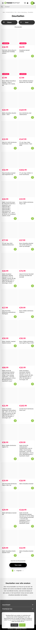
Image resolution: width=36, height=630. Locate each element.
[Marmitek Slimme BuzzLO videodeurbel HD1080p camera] (9, 37)
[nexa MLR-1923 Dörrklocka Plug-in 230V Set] (9, 470)
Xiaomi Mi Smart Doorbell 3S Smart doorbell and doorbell (26, 275)
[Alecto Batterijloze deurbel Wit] (9, 500)
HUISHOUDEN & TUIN (11, 12)
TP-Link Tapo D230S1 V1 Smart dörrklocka (26, 173)
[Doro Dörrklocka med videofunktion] (27, 100)
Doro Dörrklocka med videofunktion (25, 113)
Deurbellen (30, 12)
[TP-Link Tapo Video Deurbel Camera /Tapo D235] (27, 129)
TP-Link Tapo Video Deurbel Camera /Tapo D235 (25, 144)
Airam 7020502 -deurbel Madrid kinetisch (8, 342)
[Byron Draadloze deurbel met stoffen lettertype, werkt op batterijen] (27, 230)
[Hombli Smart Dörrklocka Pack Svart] (27, 396)
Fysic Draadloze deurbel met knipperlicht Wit (8, 173)
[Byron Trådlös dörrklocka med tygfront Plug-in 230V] (27, 328)
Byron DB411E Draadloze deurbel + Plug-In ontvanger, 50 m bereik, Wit (9, 83)
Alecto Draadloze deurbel (26, 483)
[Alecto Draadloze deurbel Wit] (27, 538)
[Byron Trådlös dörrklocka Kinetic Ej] (27, 298)
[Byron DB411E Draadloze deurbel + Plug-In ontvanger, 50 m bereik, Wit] (9, 68)
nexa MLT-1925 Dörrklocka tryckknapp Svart (9, 143)
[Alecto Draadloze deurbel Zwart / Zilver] (9, 100)
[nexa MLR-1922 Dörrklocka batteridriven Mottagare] (9, 298)
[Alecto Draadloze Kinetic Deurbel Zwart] (9, 538)
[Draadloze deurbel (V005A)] (27, 37)
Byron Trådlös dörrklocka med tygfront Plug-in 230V (26, 342)
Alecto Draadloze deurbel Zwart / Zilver (9, 113)
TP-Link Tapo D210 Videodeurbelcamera (8, 244)
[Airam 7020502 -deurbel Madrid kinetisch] (9, 328)
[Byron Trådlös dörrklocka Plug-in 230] (27, 189)
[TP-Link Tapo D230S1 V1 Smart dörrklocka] (27, 160)
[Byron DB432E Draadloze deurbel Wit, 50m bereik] (27, 68)
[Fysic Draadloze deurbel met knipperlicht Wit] (9, 160)
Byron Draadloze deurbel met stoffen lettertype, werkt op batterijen (26, 245)
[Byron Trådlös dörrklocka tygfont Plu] (9, 432)
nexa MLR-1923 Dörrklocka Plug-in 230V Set (9, 484)
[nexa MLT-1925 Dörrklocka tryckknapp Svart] (9, 129)
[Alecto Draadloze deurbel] (27, 470)
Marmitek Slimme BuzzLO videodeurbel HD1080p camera (9, 51)
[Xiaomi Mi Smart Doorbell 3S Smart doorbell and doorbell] (27, 261)
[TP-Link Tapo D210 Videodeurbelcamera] (9, 230)
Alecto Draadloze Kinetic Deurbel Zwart (9, 551)
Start (4, 12)
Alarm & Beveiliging (22, 12)
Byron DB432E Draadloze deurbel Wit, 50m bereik (26, 81)
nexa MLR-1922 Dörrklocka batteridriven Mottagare (9, 312)
